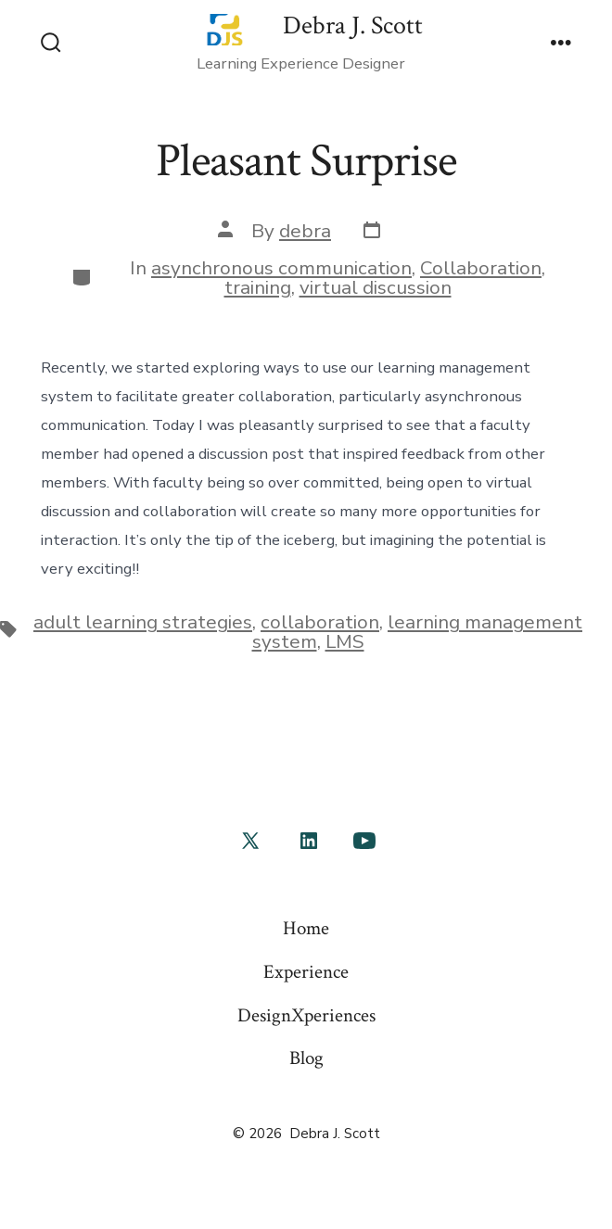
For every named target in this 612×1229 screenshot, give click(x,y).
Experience (306, 971)
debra (305, 231)
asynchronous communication (281, 268)
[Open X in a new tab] (250, 841)
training (257, 287)
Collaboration (481, 268)
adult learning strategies (142, 622)
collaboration (320, 622)
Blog (306, 1058)
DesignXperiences (306, 1015)
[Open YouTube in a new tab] (364, 841)
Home (306, 928)
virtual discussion (376, 287)
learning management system (417, 631)
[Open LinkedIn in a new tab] (309, 841)
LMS (344, 641)
